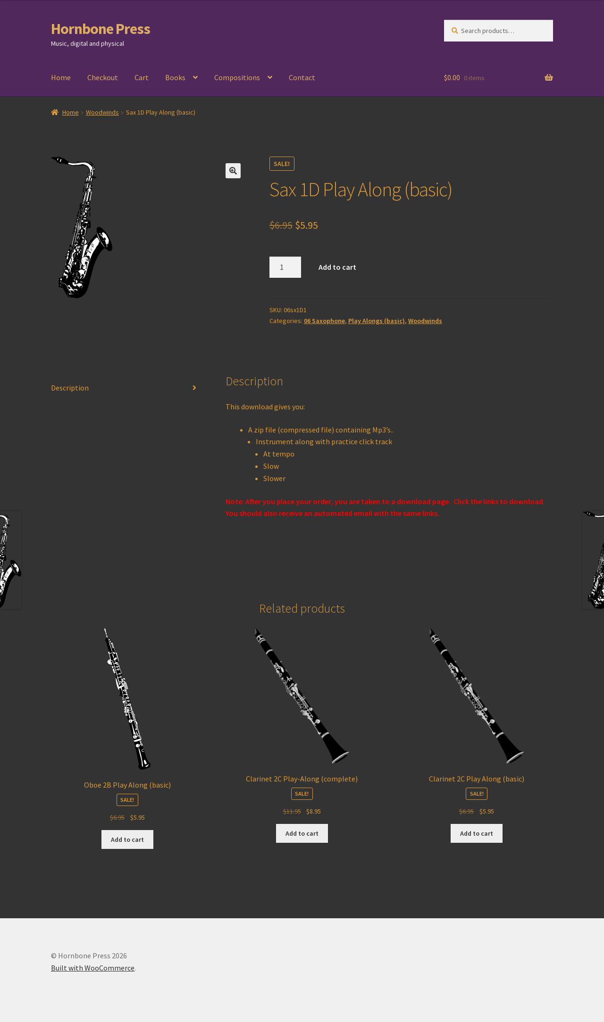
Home (61, 77)
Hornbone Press (100, 28)
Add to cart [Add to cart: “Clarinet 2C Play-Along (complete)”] (302, 833)
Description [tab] (70, 387)
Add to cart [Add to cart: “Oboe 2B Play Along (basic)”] (127, 839)
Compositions (237, 77)
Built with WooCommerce (92, 967)
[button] (233, 170)
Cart (141, 77)
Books (175, 77)
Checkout (102, 77)
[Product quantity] (285, 267)
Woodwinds (102, 112)
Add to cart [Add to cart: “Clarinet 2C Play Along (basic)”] (476, 833)
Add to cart (337, 267)
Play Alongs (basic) (376, 320)
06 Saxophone (324, 320)
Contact (302, 77)
